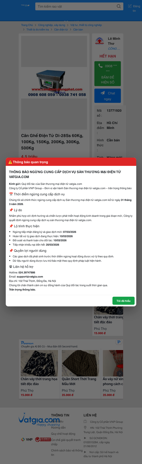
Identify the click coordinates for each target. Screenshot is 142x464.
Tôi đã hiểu (124, 300)
